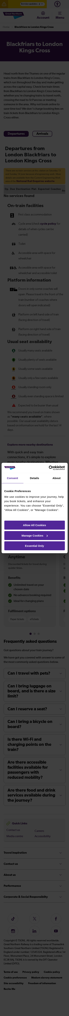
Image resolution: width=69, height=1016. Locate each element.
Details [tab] (34, 478)
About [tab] (56, 478)
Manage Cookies (35, 535)
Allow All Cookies (34, 525)
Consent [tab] (12, 478)
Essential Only (34, 545)
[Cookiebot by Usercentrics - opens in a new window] (49, 468)
